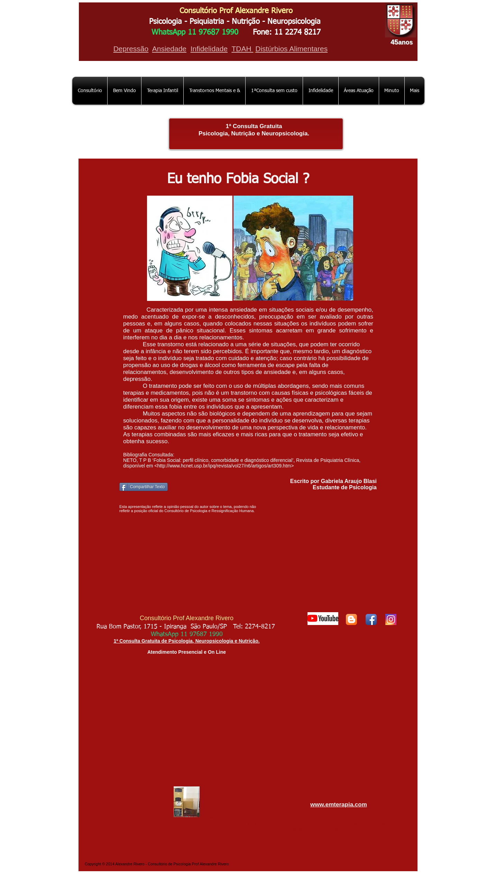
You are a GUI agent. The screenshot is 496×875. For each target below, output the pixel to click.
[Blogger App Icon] (351, 619)
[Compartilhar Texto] (143, 487)
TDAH (242, 49)
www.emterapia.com (338, 804)
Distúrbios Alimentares (291, 49)
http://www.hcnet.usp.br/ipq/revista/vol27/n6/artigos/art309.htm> (225, 465)
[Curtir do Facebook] (355, 496)
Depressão (131, 49)
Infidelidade (209, 49)
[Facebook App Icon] (371, 619)
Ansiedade (169, 49)
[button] (214, 91)
